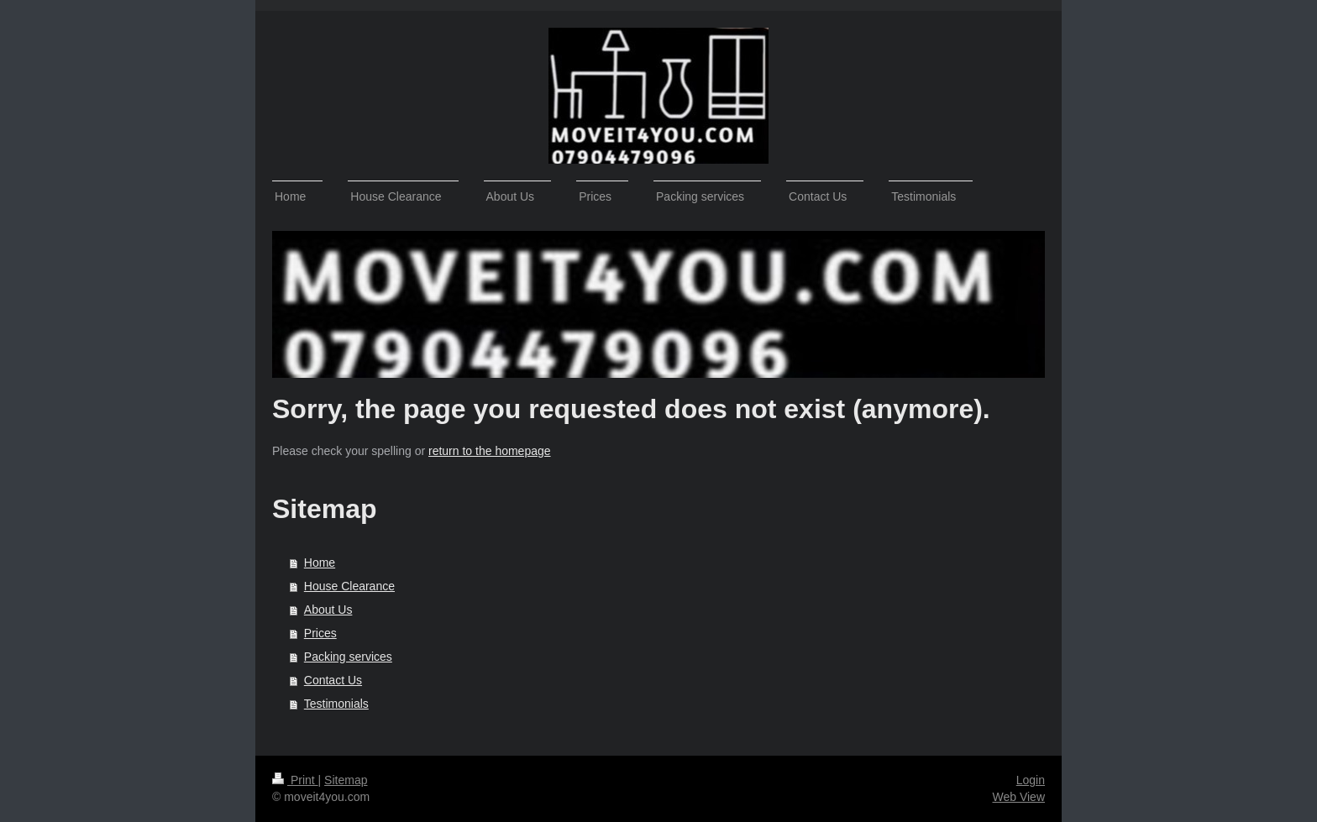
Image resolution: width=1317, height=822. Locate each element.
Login (1030, 780)
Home (319, 562)
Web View (1018, 797)
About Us (328, 609)
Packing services (348, 656)
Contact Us (333, 680)
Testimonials (336, 703)
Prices (320, 633)
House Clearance (349, 586)
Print (295, 780)
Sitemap (345, 780)
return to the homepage (489, 451)
